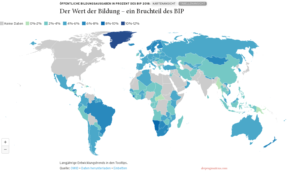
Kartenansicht (164, 3)
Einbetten (120, 168)
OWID (74, 168)
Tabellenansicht (192, 3)
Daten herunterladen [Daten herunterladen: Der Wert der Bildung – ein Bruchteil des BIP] (96, 168)
